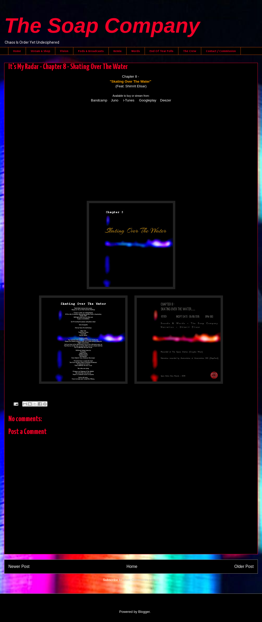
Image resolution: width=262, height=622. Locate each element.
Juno (114, 100)
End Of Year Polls (161, 51)
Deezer (165, 100)
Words (135, 51)
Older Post (244, 566)
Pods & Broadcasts (91, 51)
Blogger (144, 612)
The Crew (189, 51)
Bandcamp (99, 100)
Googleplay (147, 100)
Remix (117, 51)
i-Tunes (128, 100)
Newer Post (19, 566)
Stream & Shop (40, 51)
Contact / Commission (221, 51)
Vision (64, 51)
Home (17, 51)
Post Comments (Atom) (141, 580)
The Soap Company (102, 25)
